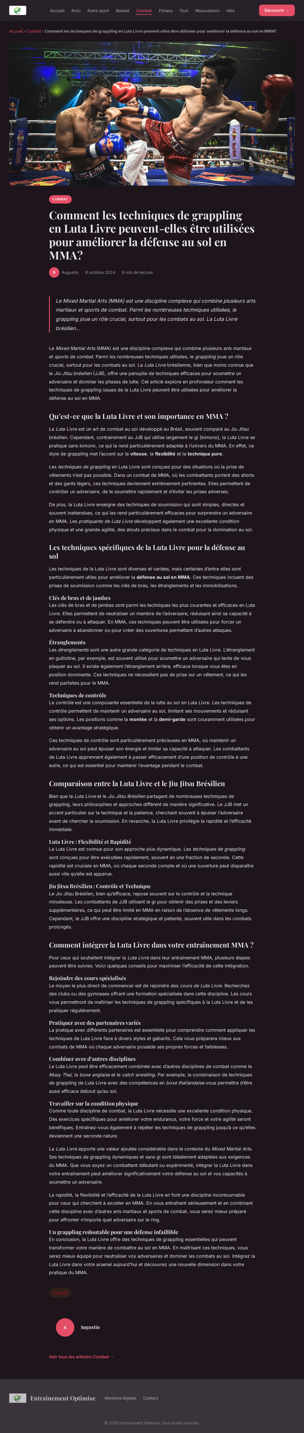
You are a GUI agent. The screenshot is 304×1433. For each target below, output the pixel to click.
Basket (122, 10)
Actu (75, 10)
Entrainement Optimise (52, 1398)
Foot (184, 10)
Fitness (166, 10)
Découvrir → (277, 10)
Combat (144, 10)
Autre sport (98, 10)
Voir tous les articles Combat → (81, 1356)
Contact (150, 1398)
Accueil (57, 10)
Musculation (207, 10)
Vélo (230, 10)
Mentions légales (120, 1398)
